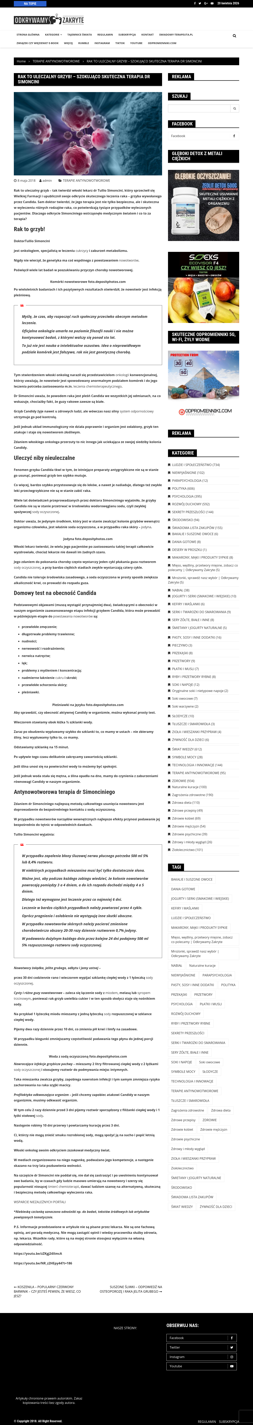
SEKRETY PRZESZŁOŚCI (188, 512)
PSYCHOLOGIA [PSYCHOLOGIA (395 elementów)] (182, 1004)
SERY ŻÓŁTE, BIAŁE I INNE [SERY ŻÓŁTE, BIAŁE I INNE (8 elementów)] (190, 1052)
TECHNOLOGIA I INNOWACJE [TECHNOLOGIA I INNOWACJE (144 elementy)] (192, 1081)
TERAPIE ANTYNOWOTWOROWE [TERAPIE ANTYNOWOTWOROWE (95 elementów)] (194, 1091)
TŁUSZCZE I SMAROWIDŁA (191, 724)
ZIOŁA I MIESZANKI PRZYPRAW (194, 732)
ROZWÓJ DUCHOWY (186, 504)
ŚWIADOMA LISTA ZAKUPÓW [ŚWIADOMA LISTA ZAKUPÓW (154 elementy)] (192, 1197)
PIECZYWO (180, 645)
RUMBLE (83, 43)
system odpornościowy (137, 411)
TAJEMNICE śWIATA (79, 34)
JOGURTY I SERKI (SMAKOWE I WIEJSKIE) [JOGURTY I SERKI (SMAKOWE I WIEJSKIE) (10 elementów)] (200, 898)
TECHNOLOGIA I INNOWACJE (193, 765)
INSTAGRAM (102, 43)
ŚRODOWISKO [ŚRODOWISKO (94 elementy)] (181, 1187)
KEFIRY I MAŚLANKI (186, 604)
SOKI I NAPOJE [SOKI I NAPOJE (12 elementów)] (181, 1062)
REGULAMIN (105, 34)
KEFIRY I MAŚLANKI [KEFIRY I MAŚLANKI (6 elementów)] (185, 908)
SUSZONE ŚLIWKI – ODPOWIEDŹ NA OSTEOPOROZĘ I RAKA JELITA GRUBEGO (131, 1289)
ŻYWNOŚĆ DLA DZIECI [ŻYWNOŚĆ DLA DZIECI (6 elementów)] (216, 1207)
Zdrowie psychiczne (186, 834)
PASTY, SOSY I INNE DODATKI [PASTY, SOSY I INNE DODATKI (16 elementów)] (192, 985)
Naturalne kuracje (185, 787)
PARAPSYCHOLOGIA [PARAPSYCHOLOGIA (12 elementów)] (217, 975)
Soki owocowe (182, 698)
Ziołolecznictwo (183, 850)
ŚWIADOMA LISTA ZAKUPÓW (193, 528)
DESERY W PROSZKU (187, 550)
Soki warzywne (183, 706)
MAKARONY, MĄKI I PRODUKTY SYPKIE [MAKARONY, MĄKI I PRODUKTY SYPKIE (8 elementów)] (199, 927)
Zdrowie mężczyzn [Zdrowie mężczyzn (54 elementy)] (213, 1129)
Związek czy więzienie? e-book (38, 43)
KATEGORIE (52, 34)
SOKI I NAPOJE (182, 684)
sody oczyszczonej (45, 512)
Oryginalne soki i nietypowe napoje (198, 691)
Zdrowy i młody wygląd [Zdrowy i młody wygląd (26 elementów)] (188, 1149)
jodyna (146, 527)
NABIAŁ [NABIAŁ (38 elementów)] (176, 965)
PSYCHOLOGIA (183, 496)
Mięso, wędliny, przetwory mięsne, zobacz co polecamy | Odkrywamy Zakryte (203, 567)
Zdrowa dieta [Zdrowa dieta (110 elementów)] (220, 1110)
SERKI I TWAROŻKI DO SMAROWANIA (199, 612)
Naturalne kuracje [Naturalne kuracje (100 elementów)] (202, 965)
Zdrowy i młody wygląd (189, 842)
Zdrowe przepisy (184, 810)
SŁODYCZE (180, 716)
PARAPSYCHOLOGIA (186, 480)
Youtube (212, 3)
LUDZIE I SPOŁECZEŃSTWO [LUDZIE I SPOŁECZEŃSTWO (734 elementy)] (191, 918)
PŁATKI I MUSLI (183, 669)
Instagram (203, 1357)
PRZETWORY (181, 661)
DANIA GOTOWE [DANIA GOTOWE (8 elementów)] (183, 889)
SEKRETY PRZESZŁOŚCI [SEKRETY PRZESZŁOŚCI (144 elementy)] (187, 1033)
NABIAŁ (177, 590)
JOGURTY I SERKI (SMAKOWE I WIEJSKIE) (201, 596)
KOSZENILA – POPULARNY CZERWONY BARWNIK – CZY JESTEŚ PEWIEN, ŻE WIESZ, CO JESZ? (47, 1291)
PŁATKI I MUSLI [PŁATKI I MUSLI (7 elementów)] (211, 1004)
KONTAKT (147, 34)
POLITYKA (179, 488)
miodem (111, 993)
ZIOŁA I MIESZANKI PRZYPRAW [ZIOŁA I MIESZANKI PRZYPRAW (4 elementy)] (193, 1158)
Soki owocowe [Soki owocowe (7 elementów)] (209, 1062)
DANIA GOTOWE (184, 542)
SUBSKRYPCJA (127, 34)
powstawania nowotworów (73, 616)
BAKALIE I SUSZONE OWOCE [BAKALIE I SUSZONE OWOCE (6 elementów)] (191, 879)
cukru (59, 678)
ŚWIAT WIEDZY (183, 749)
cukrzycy (82, 250)
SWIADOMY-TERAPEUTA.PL (176, 34)
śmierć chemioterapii (63, 1186)
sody (107, 1014)
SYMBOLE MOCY (184, 757)
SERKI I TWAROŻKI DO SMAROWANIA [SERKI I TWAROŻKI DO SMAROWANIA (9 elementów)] (198, 1043)
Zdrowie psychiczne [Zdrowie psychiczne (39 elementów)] (185, 1139)
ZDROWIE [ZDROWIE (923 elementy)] (210, 1120)
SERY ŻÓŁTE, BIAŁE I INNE (191, 620)
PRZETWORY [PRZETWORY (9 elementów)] (203, 994)
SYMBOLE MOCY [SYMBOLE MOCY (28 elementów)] (183, 1071)
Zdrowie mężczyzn (185, 826)
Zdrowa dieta (182, 802)
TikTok (120, 43)
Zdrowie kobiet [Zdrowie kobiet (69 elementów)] (182, 1129)
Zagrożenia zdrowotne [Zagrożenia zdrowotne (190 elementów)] (187, 1110)
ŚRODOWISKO (182, 520)
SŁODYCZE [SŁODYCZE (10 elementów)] (210, 1071)
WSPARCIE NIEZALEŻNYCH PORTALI (40, 1202)
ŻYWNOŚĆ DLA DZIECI (188, 740)
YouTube (136, 43)
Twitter (200, 3)
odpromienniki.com (162, 43)
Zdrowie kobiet (183, 818)
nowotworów (129, 260)
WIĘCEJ (68, 43)
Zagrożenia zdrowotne (188, 795)
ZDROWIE (179, 781)
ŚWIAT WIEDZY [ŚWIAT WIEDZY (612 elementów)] (182, 1207)
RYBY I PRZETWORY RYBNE (191, 677)
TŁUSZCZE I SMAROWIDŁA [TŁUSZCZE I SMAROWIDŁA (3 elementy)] (190, 1100)
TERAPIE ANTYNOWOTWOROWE (86, 180)
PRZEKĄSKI (180, 653)
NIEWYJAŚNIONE (184, 473)
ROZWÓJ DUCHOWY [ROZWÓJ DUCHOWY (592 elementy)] (185, 1014)
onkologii (122, 375)
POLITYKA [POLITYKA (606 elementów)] (228, 985)
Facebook (195, 3)
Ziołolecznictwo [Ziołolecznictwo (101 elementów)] (182, 1168)
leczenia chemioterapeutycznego (98, 386)
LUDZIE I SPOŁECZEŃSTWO (192, 465)
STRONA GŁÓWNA (28, 34)
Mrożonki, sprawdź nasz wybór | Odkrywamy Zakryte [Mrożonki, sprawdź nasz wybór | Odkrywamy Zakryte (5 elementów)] (195, 953)
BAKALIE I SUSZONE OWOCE (192, 534)
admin (47, 180)
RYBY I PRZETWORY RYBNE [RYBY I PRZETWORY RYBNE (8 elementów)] (190, 1023)
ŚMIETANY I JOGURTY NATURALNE (197, 628)
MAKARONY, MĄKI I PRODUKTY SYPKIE (200, 557)
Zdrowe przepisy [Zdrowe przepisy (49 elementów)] (183, 1120)
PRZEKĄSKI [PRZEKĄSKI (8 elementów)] (179, 994)
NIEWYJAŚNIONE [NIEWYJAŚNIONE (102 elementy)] (183, 975)
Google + (206, 3)
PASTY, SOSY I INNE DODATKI (193, 637)
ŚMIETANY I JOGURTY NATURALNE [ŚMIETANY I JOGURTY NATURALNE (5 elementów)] (196, 1178)
